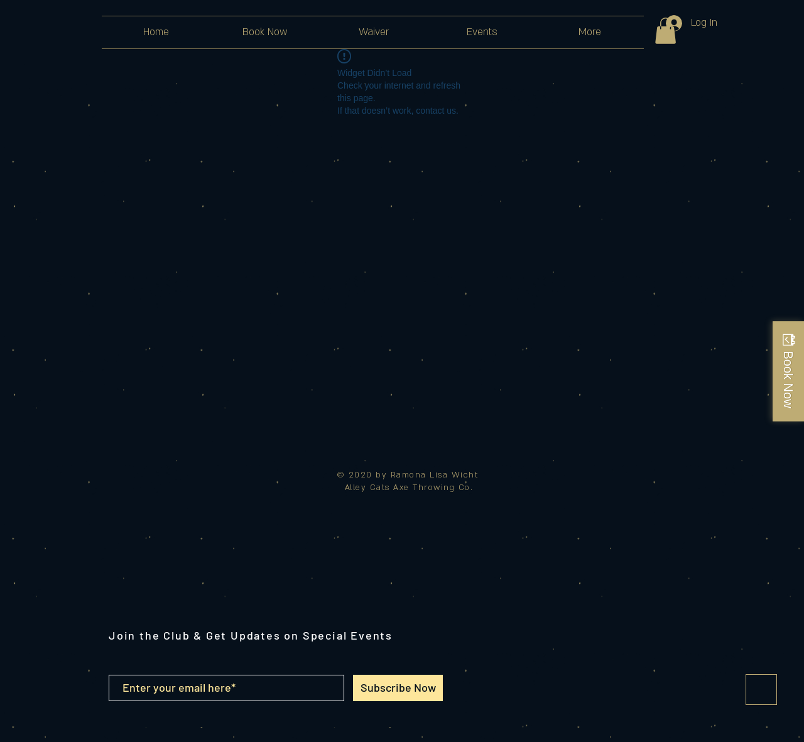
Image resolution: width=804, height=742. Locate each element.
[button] (665, 31)
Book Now (788, 379)
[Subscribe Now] (398, 688)
